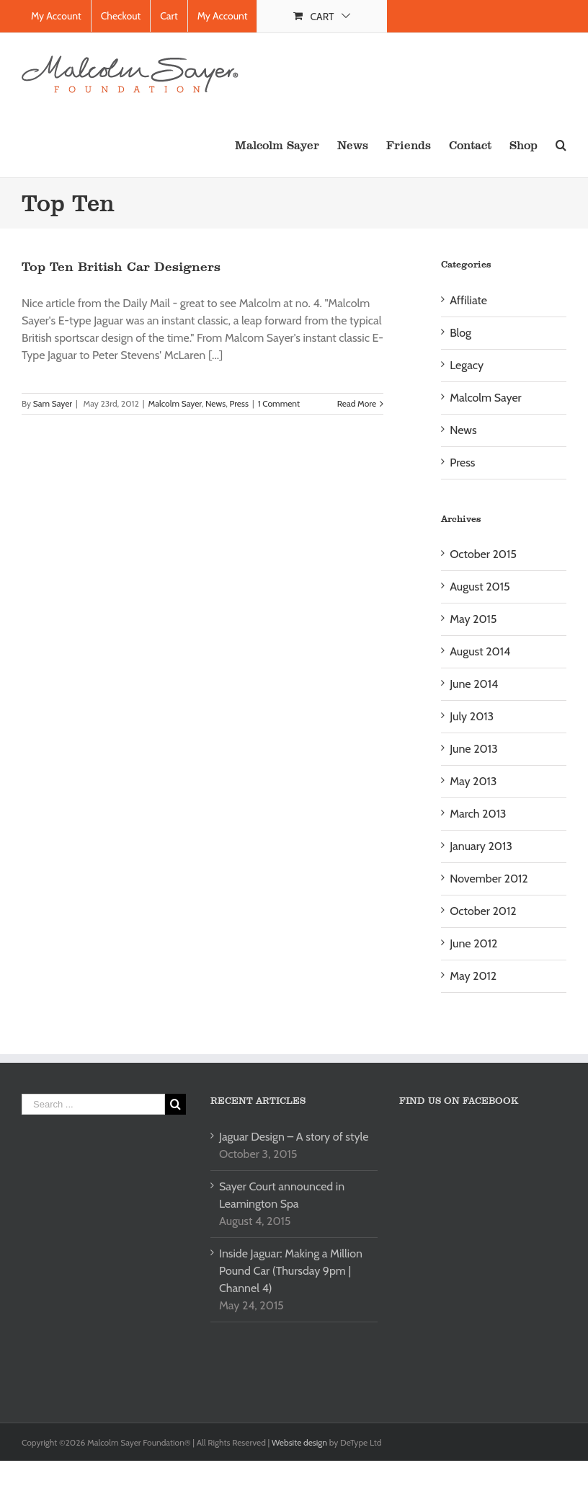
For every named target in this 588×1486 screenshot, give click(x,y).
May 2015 (473, 619)
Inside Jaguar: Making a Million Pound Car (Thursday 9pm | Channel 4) (290, 1271)
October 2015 (483, 554)
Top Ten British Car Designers (121, 267)
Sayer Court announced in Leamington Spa (281, 1195)
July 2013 (472, 716)
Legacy (467, 365)
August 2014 (480, 651)
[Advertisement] (143, 1252)
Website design (300, 1442)
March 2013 (478, 814)
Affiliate (468, 300)
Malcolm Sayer (174, 403)
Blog (460, 333)
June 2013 (473, 749)
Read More (356, 403)
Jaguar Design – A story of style (293, 1137)
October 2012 (483, 911)
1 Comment (279, 403)
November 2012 (489, 878)
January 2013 (481, 846)
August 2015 (479, 586)
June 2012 (473, 943)
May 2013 (473, 781)
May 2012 (473, 976)
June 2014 (474, 684)
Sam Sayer (52, 403)
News (215, 403)
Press (238, 403)
